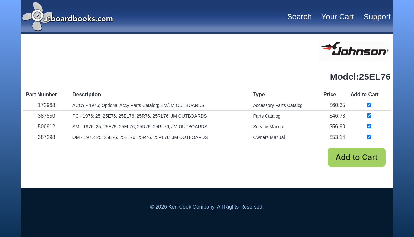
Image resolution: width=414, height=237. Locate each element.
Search (299, 16)
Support (377, 16)
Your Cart (337, 16)
